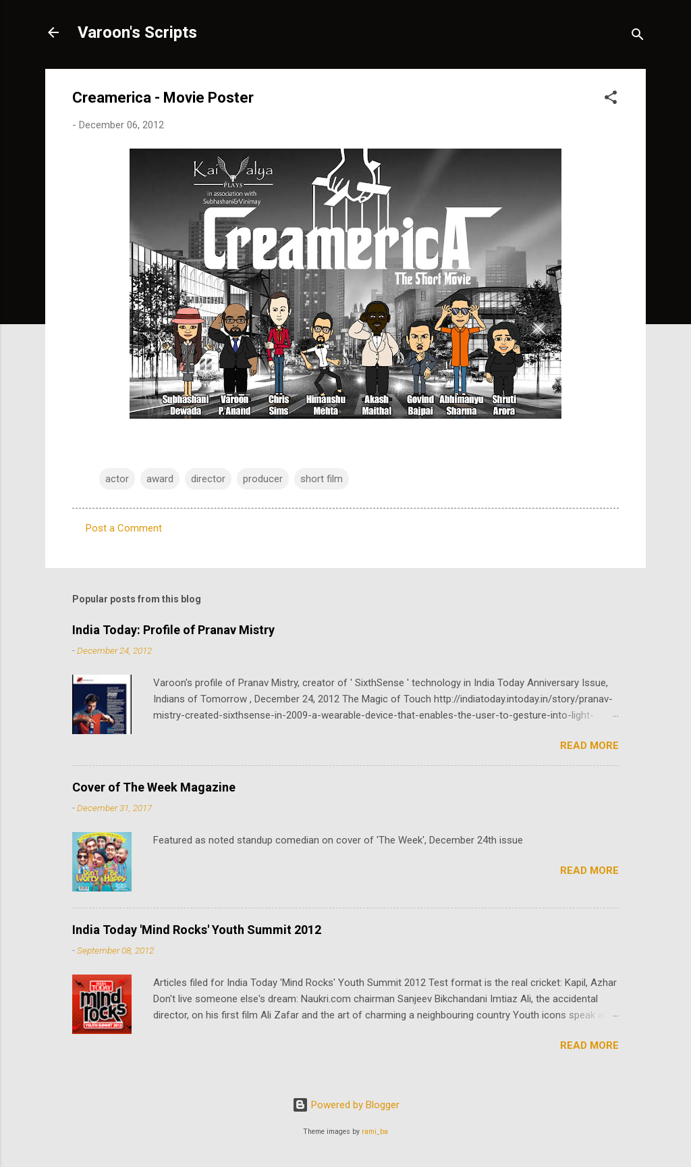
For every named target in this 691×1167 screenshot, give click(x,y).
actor (117, 479)
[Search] (638, 36)
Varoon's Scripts (137, 32)
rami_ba (375, 1131)
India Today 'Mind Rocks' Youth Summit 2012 (196, 930)
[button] (611, 99)
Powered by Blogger (345, 1105)
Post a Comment (124, 528)
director (208, 479)
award (159, 479)
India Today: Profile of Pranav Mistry (173, 630)
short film (321, 479)
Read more (589, 746)
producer (263, 479)
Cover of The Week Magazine (154, 787)
